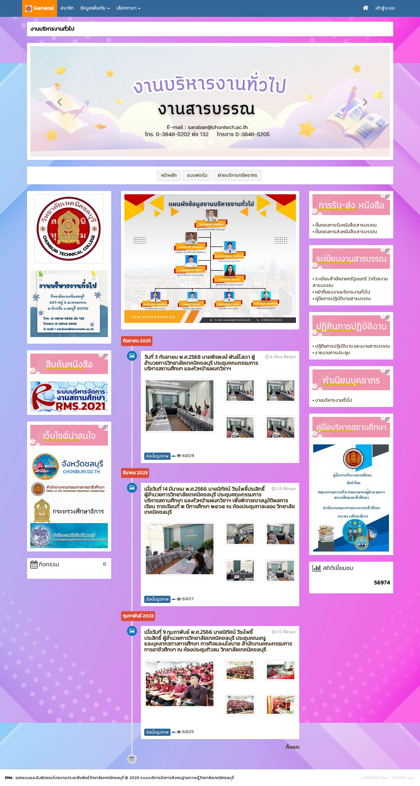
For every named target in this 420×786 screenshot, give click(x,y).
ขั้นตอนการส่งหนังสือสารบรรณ (346, 231)
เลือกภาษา (128, 8)
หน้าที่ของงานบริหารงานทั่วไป (342, 292)
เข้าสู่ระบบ (385, 8)
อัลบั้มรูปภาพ (157, 456)
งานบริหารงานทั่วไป (333, 400)
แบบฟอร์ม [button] (197, 175)
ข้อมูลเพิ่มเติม (95, 8)
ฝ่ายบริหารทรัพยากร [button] (237, 175)
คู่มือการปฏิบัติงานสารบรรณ (343, 298)
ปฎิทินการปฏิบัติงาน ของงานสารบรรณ (352, 346)
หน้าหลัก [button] (169, 175)
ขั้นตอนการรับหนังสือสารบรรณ (345, 225)
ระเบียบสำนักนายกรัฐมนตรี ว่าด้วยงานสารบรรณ (350, 282)
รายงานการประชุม (332, 352)
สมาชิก (67, 8)
